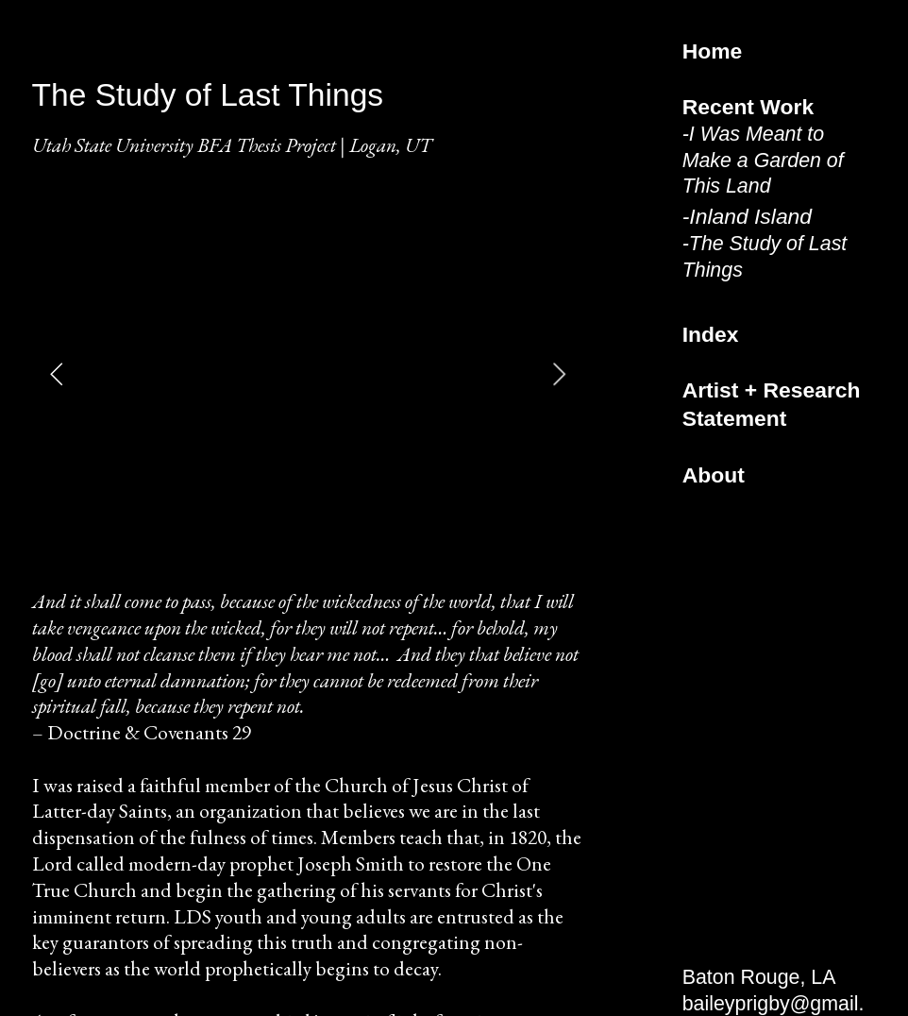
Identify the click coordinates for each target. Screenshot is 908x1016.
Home (712, 51)
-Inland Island (747, 216)
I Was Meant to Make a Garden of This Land (763, 160)
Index (710, 334)
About (713, 475)
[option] (308, 374)
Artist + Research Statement (771, 404)
